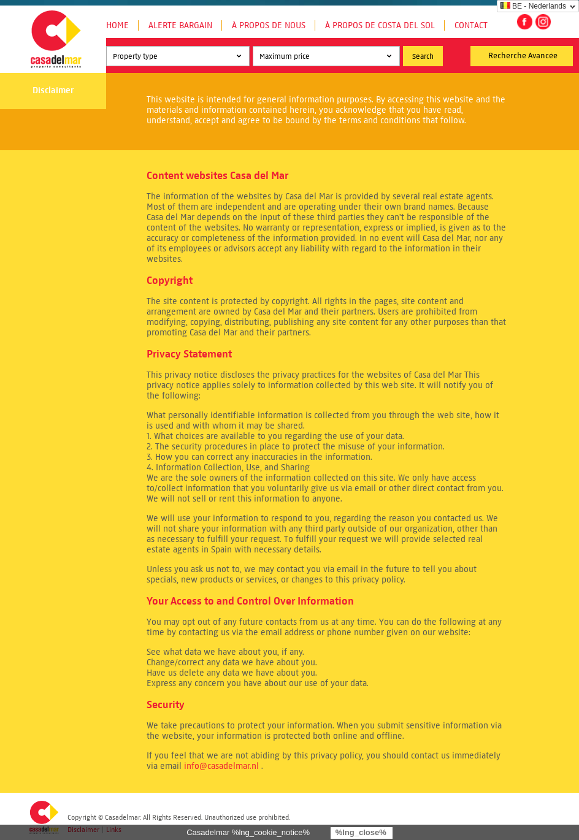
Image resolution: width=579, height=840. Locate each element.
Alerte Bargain (180, 25)
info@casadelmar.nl (221, 766)
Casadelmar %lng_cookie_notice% (248, 832)
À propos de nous (268, 25)
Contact (471, 25)
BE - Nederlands (533, 6)
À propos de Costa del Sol (380, 25)
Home (117, 25)
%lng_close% (361, 832)
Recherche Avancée (523, 56)
